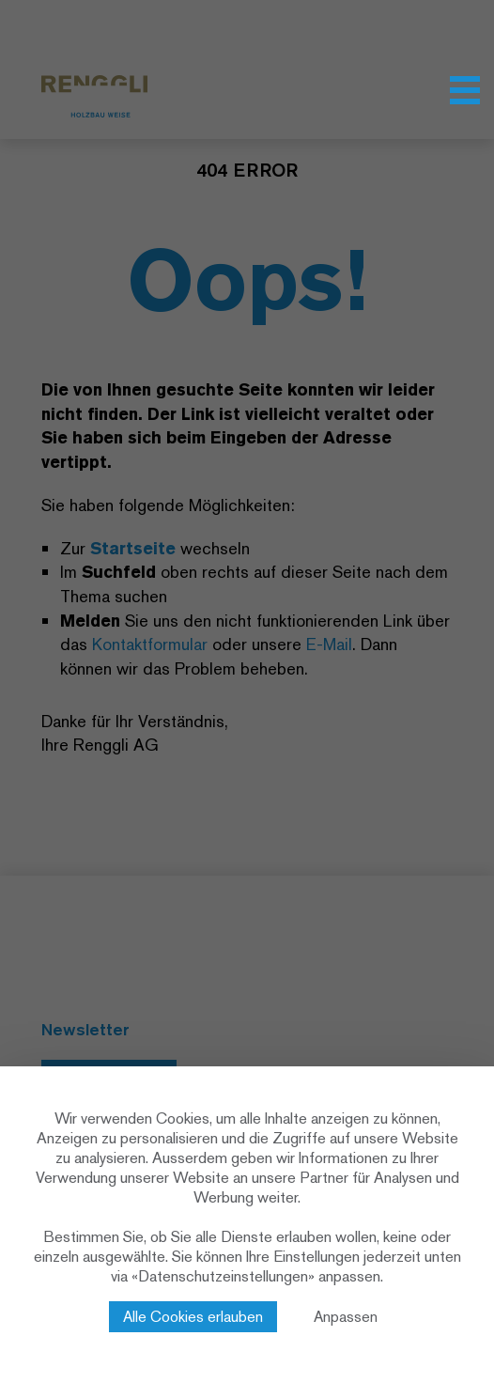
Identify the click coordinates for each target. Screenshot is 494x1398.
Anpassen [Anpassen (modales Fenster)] (346, 1317)
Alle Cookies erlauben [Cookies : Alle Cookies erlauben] (193, 1317)
